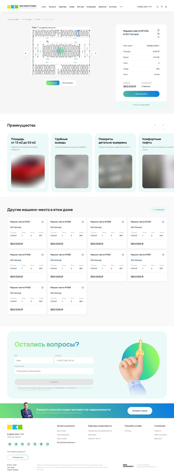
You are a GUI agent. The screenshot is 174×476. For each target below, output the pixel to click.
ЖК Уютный (27, 19)
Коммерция (91, 7)
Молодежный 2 (63, 434)
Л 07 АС (37, 19)
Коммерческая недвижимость (100, 431)
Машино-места (94, 438)
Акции (71, 7)
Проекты (52, 7)
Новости (157, 431)
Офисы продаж (160, 434)
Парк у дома (62, 438)
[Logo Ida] (139, 466)
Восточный (61, 431)
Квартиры (63, 7)
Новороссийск (13, 19)
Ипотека (80, 7)
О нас (44, 7)
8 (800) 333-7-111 (144, 7)
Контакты (113, 7)
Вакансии (102, 7)
